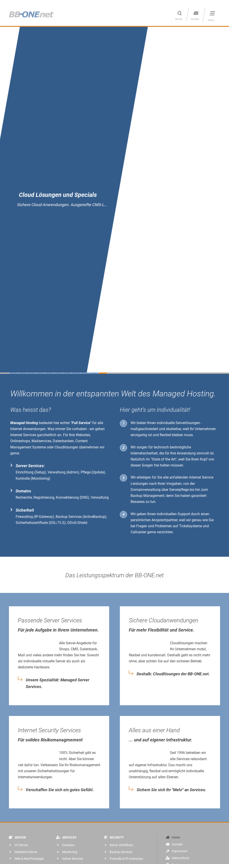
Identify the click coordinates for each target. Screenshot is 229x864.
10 (93, 373)
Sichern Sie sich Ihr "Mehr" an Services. (171, 790)
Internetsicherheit (144, 453)
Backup (136, 496)
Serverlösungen (188, 423)
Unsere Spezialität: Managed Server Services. (57, 683)
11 (102, 373)
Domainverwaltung (146, 489)
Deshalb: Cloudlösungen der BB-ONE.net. (173, 674)
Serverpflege (179, 489)
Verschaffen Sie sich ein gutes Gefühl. (60, 790)
